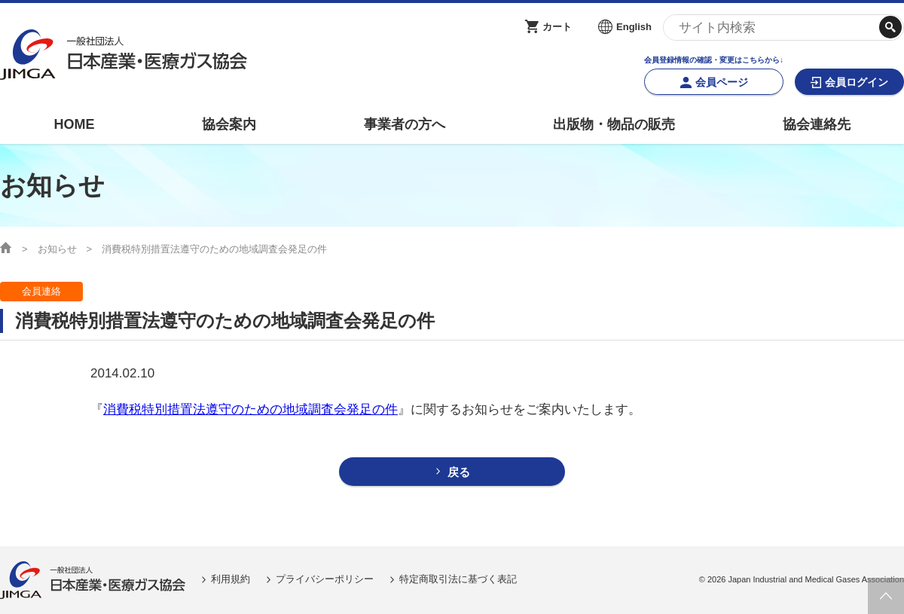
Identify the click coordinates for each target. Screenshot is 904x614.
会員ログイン (856, 82)
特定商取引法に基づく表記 (458, 579)
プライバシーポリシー (325, 579)
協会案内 (229, 124)
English (634, 26)
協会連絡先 (817, 124)
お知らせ (57, 249)
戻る (458, 472)
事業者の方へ (404, 124)
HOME (73, 124)
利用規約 (230, 579)
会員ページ (721, 82)
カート (557, 26)
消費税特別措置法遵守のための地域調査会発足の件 (250, 409)
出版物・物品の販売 (614, 124)
